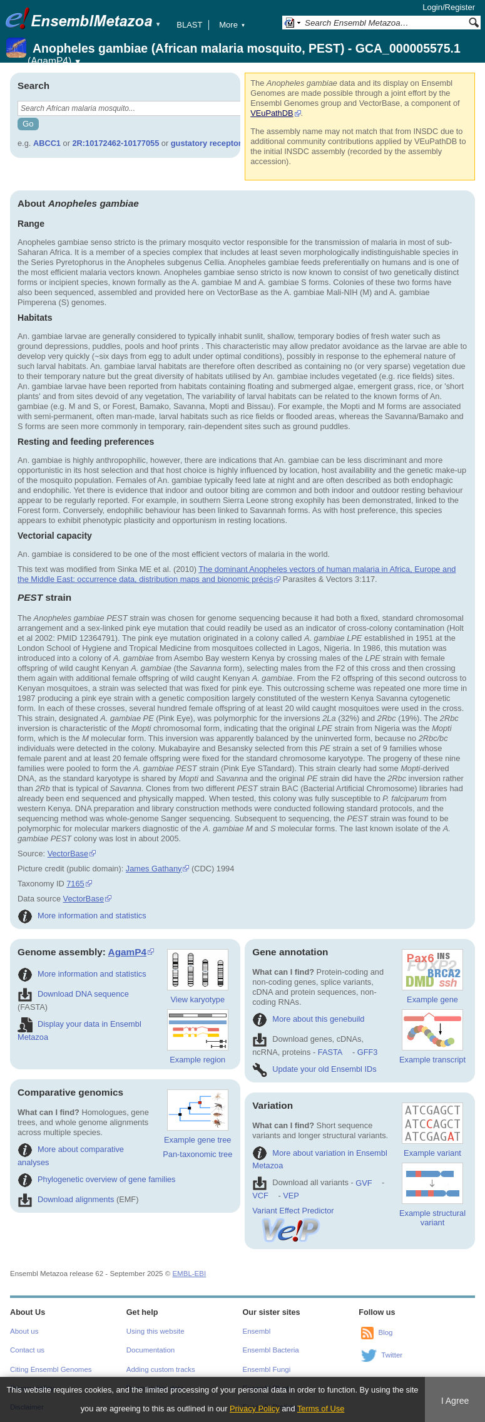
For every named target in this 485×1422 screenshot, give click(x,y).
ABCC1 (47, 143)
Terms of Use (320, 1408)
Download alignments (66, 1199)
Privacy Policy (255, 1408)
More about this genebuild (308, 1019)
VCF (260, 1195)
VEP (291, 1195)
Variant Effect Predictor (293, 1215)
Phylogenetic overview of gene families (97, 1179)
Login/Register (448, 7)
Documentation (150, 1350)
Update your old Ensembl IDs (314, 1069)
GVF (363, 1183)
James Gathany (154, 868)
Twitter (391, 1355)
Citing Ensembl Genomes (51, 1369)
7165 (75, 883)
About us (24, 1331)
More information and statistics (82, 915)
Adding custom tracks (160, 1369)
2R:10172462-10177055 (116, 143)
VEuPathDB (271, 113)
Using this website (155, 1331)
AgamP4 (127, 952)
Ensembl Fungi (267, 1369)
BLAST (189, 24)
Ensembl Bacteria (271, 1350)
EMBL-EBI (189, 1273)
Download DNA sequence (73, 994)
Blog (385, 1332)
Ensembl (257, 1331)
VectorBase (68, 853)
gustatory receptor (206, 143)
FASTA (330, 1052)
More (232, 24)
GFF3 (367, 1052)
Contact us (27, 1350)
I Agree (455, 1401)
